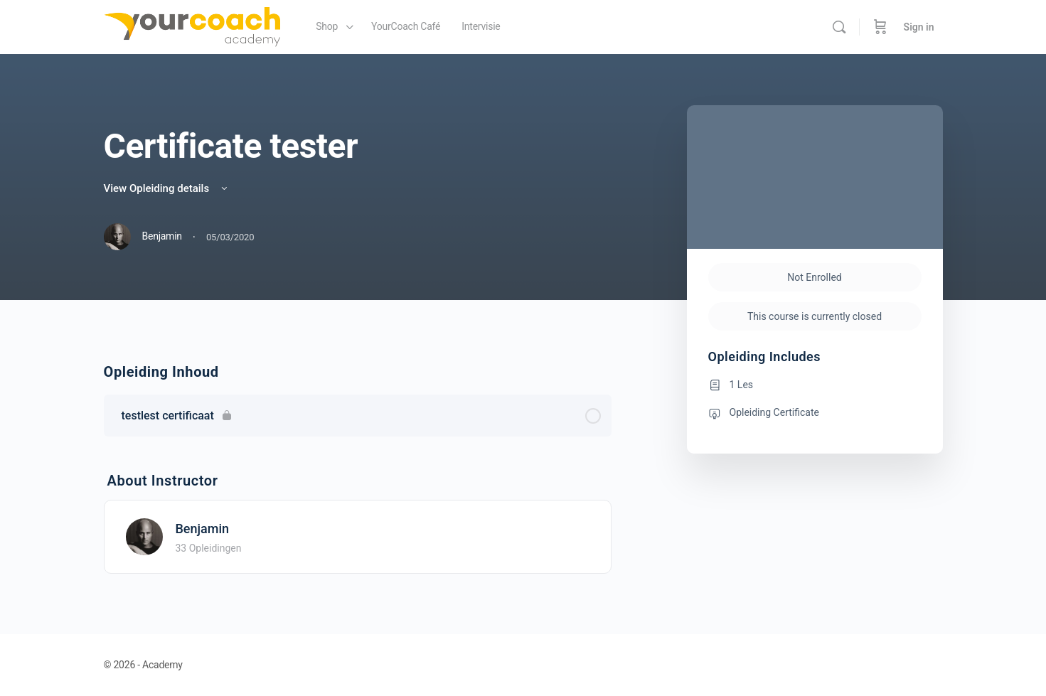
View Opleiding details (167, 188)
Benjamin (203, 528)
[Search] (839, 27)
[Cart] (880, 27)
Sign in (919, 27)
